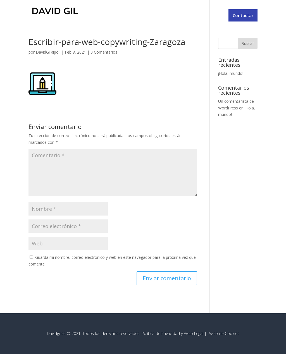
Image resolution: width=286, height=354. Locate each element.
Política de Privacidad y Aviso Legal (172, 333)
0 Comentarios (103, 52)
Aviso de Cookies (224, 333)
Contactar (243, 15)
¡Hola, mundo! (230, 73)
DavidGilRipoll (48, 52)
